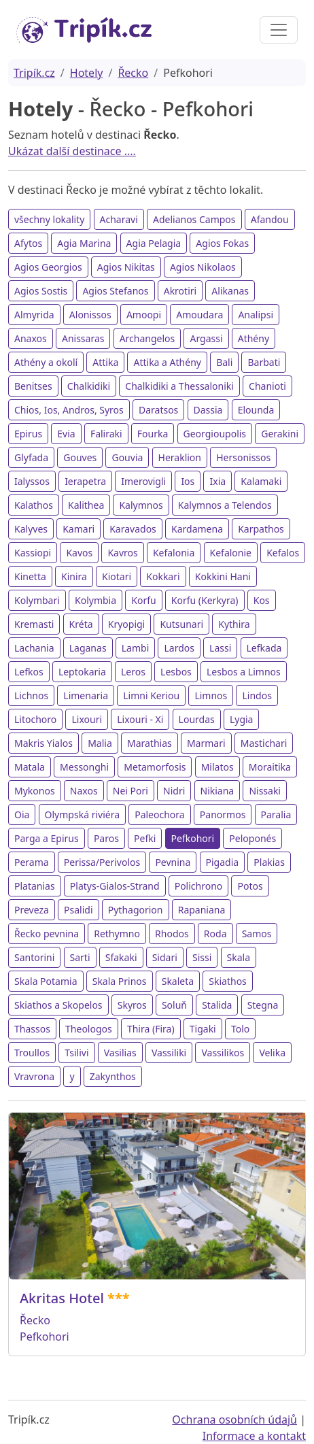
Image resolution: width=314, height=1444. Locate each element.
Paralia (276, 814)
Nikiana (217, 790)
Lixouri (86, 719)
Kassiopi (32, 552)
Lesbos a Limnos (244, 671)
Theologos (88, 1028)
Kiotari (116, 576)
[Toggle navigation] (279, 30)
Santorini (34, 957)
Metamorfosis (155, 766)
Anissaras (83, 338)
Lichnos (31, 695)
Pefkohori (193, 838)
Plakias (269, 862)
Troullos (32, 1052)
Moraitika (270, 766)
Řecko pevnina (46, 933)
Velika (272, 1052)
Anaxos (30, 338)
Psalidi (78, 909)
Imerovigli (143, 481)
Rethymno (117, 933)
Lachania (34, 647)
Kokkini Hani (223, 576)
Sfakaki (121, 957)
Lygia (242, 719)
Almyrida (34, 314)
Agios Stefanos (115, 290)
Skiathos (228, 981)
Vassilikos (222, 1052)
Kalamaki (261, 481)
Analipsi (255, 314)
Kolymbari (37, 600)
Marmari (206, 743)
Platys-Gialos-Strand (115, 885)
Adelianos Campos (194, 219)
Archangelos (147, 338)
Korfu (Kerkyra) (205, 600)
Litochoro (35, 719)
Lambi (136, 647)
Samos (257, 933)
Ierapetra (85, 481)
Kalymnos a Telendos (225, 505)
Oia (21, 814)
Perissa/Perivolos (102, 862)
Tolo (240, 1028)
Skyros (132, 1004)
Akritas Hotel (62, 1298)
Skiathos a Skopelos (58, 1004)
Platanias (34, 885)
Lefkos (28, 671)
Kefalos (282, 552)
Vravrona (34, 1076)
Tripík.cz (34, 72)
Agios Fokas (222, 243)
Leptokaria (82, 671)
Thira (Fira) (151, 1028)
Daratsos (158, 409)
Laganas (88, 647)
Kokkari (162, 576)
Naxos (84, 790)
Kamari (78, 528)
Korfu (143, 600)
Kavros (122, 552)
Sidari (164, 957)
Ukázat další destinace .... (72, 151)
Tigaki (203, 1028)
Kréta (81, 624)
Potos (249, 885)
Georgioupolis (215, 433)
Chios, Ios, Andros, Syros (69, 409)
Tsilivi (76, 1052)
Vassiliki (169, 1052)
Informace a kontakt (254, 1435)
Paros (106, 838)
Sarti (80, 957)
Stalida (217, 1004)
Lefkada (264, 647)
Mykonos (34, 790)
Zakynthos (113, 1076)
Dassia (208, 409)
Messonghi (84, 766)
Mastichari (264, 743)
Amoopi (143, 314)
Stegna (263, 1004)
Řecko (133, 72)
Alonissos (90, 314)
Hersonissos (243, 457)
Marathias (149, 743)
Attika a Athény (166, 362)
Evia (66, 433)
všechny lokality (49, 219)
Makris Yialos (43, 743)
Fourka (153, 433)
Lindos (256, 695)
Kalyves (31, 528)
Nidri (174, 790)
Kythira (233, 624)
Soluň (174, 1004)
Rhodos (172, 933)
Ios (187, 481)
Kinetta (30, 576)
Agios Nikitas (126, 267)
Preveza (31, 909)
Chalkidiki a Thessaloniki (179, 386)
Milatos (217, 766)
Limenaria (85, 695)
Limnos (210, 695)
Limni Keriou (151, 695)
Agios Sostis (40, 290)
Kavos (79, 552)
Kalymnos (140, 505)
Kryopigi (126, 624)
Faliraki (106, 433)
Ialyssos (32, 481)
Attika (105, 362)
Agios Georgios (48, 267)
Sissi (201, 957)
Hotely (86, 72)
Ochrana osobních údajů (234, 1419)
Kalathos (33, 505)
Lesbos (176, 671)
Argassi (206, 338)
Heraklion (179, 457)
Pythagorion (135, 909)
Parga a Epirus (46, 838)
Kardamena (197, 528)
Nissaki (265, 790)
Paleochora (160, 814)
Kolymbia (95, 600)
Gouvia (127, 457)
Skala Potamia (45, 981)
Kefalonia (173, 552)
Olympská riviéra (82, 814)
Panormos (223, 814)
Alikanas (230, 290)
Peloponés (252, 838)
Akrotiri (180, 290)
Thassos (32, 1028)
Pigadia (222, 862)
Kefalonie (230, 552)
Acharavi (119, 219)
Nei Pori (130, 790)
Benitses (33, 386)
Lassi (220, 647)
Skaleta (178, 981)
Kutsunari (181, 624)
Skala (238, 957)
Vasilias (120, 1052)
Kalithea (86, 505)
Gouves (80, 457)
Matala (29, 766)
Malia (100, 743)
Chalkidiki (88, 386)
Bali (224, 362)
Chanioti (267, 386)
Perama (31, 862)
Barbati (263, 362)
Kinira (74, 576)
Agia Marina (84, 243)
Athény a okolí (45, 362)
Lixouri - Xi (140, 719)
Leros (133, 671)
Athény (253, 338)
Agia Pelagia (153, 243)
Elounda (256, 409)
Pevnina (172, 862)
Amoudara (199, 314)
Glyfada (31, 457)
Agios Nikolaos (203, 267)
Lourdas (197, 719)
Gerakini (279, 433)
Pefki (145, 838)
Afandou (270, 219)
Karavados (132, 528)
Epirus (28, 433)
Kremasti (34, 624)
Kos (262, 600)
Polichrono (199, 885)
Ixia (217, 481)
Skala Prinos (119, 981)
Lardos (179, 647)
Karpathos (261, 528)
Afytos (28, 243)
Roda (215, 933)
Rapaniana (202, 909)
